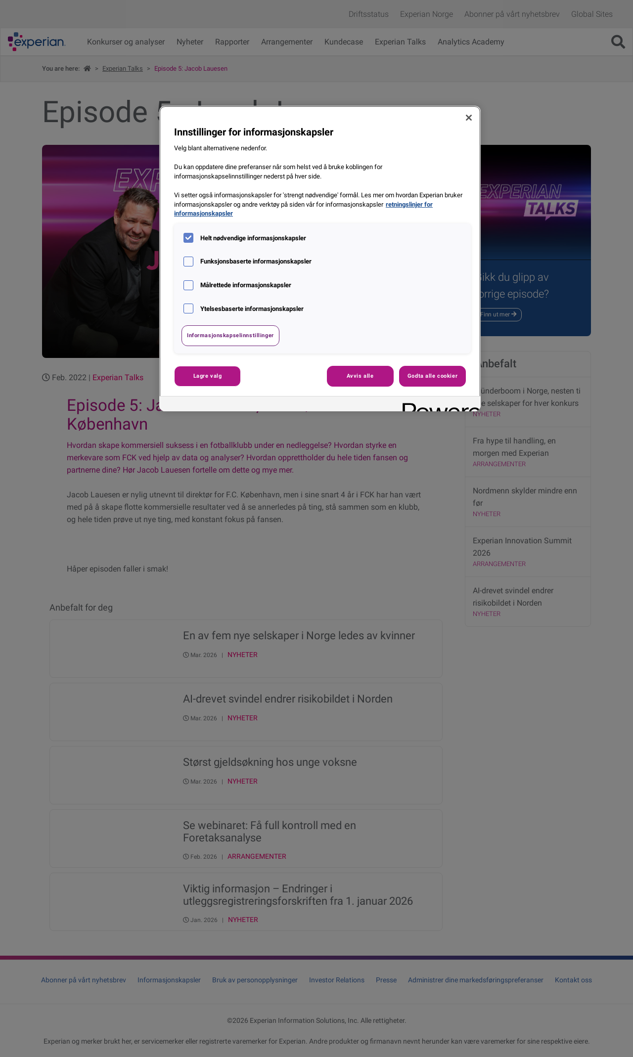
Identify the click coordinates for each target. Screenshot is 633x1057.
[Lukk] (469, 118)
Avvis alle (360, 375)
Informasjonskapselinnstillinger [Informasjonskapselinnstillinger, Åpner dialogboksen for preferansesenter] (230, 335)
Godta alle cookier (432, 375)
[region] (320, 258)
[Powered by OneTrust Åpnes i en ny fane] (438, 405)
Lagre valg (207, 375)
